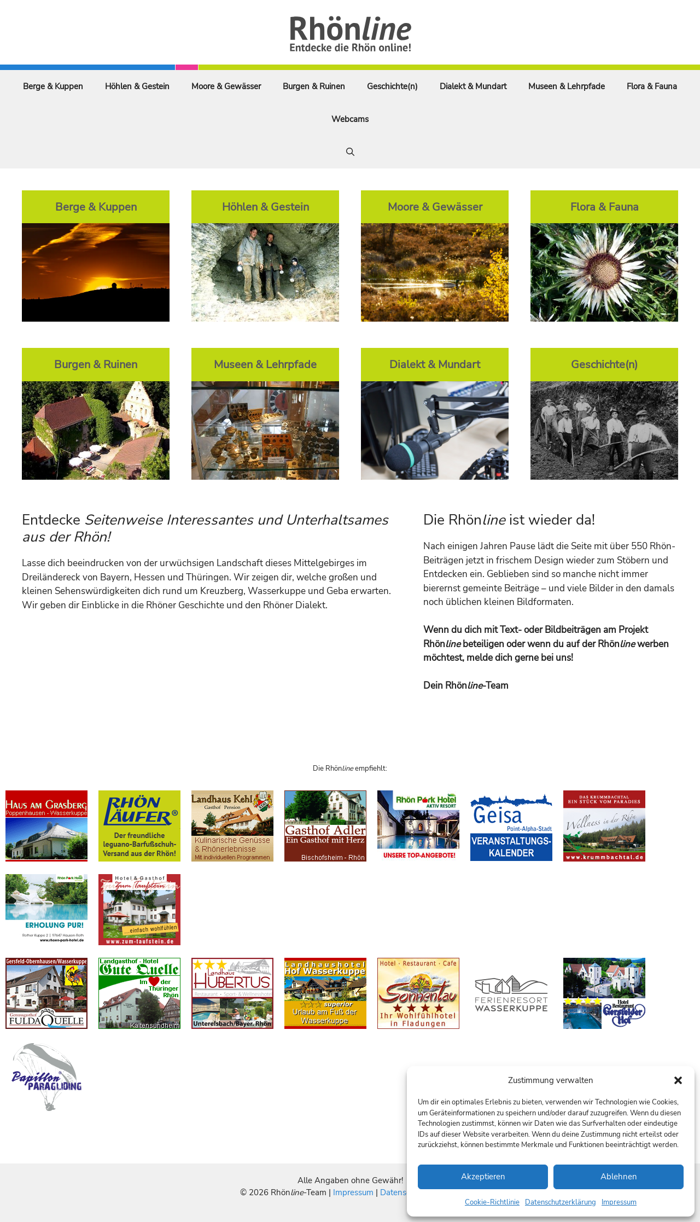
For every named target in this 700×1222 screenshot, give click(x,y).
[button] (678, 1080)
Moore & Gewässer (226, 86)
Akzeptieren (483, 1176)
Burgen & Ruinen (314, 86)
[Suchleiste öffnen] (350, 152)
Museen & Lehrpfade (566, 86)
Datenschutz (403, 1192)
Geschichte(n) (392, 86)
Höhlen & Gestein (137, 86)
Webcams (350, 119)
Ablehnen (618, 1176)
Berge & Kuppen (53, 86)
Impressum (619, 1202)
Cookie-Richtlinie (492, 1202)
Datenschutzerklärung (560, 1202)
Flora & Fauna (652, 86)
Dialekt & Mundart (473, 86)
